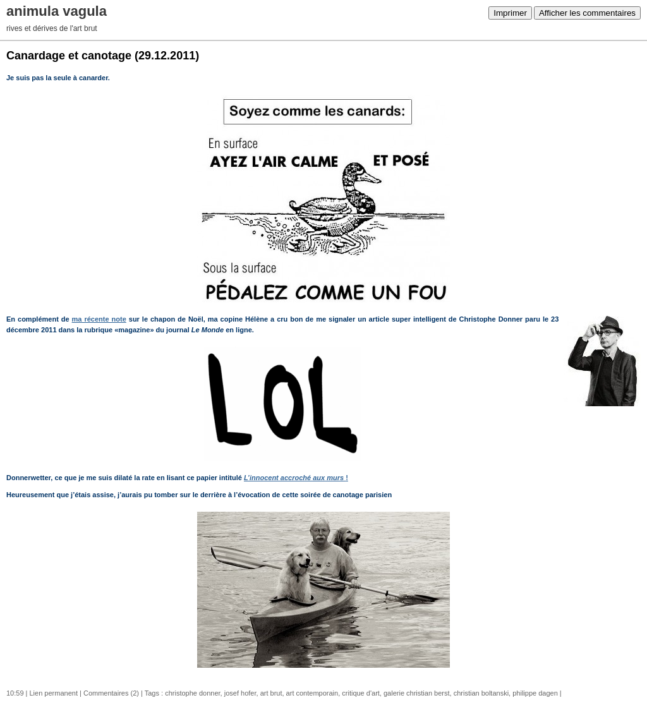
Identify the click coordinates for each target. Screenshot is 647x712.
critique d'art (361, 693)
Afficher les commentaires (587, 13)
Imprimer (510, 13)
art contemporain (312, 693)
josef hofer (240, 693)
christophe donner (192, 693)
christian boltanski (481, 693)
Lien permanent (54, 693)
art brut (271, 693)
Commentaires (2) (111, 693)
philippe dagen (535, 693)
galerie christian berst (417, 693)
